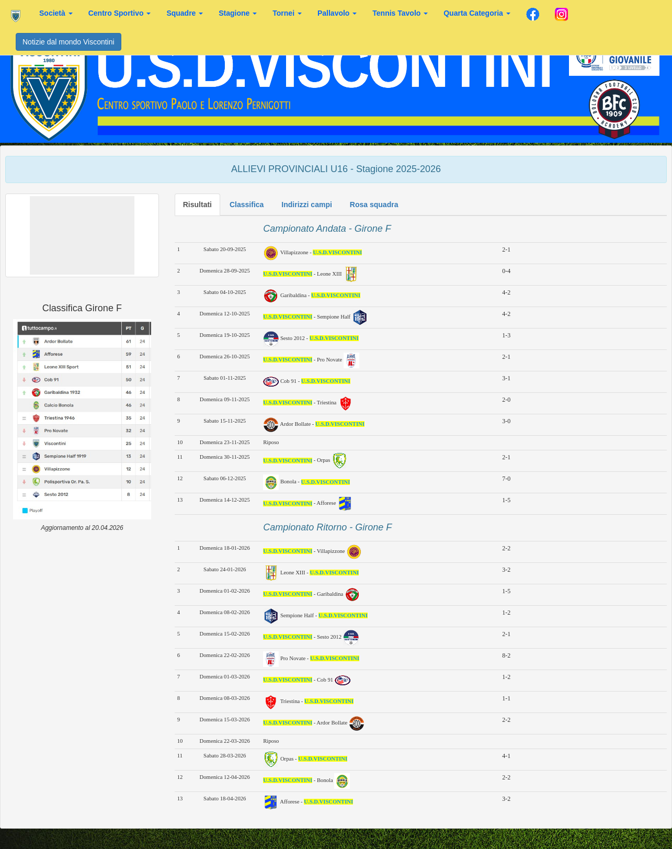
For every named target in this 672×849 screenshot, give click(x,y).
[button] (82, 235)
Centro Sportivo (119, 13)
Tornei (287, 13)
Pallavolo (337, 13)
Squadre (184, 13)
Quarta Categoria (476, 13)
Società (56, 13)
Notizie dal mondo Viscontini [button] (68, 42)
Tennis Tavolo (400, 13)
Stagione (238, 13)
